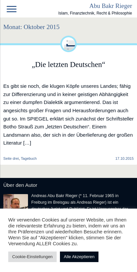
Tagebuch (29, 158)
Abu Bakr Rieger (110, 5)
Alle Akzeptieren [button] (79, 256)
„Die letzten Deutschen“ (68, 64)
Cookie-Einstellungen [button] (32, 256)
